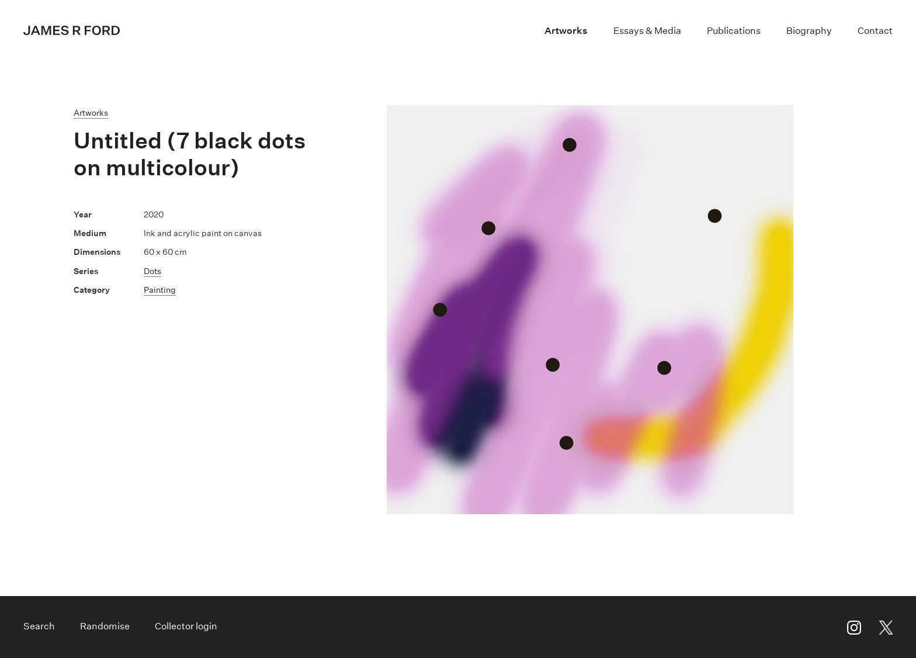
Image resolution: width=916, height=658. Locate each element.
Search (39, 626)
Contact (875, 30)
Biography (809, 30)
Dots (152, 271)
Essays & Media (647, 30)
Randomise (105, 626)
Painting (160, 290)
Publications (734, 30)
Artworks (566, 30)
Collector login (186, 626)
